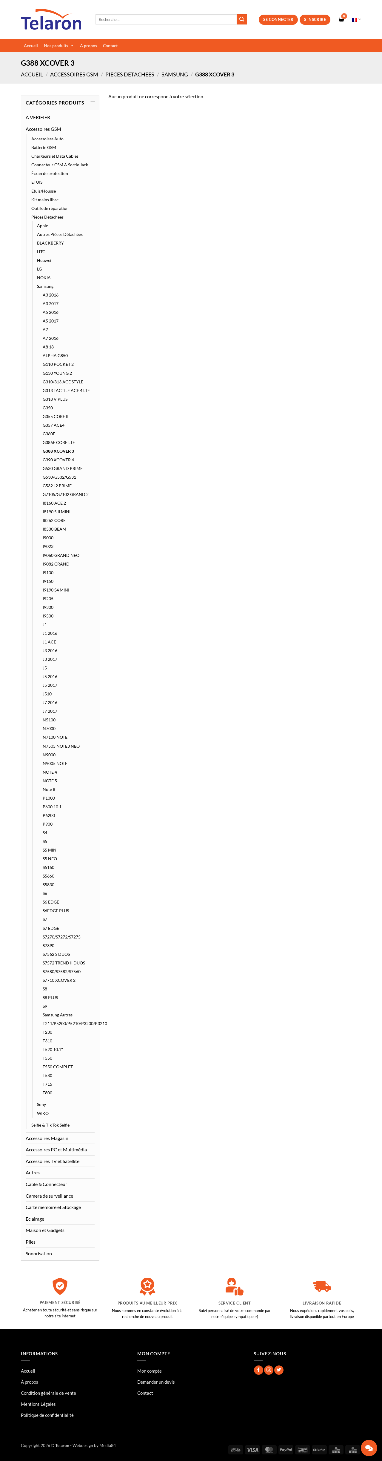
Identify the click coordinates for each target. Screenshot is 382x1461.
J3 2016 (50, 650)
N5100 (49, 719)
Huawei (44, 260)
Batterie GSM (43, 147)
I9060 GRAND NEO (61, 555)
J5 (45, 667)
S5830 (48, 884)
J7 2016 (50, 702)
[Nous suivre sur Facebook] (258, 1370)
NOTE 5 (50, 780)
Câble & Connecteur (46, 1184)
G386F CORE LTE (59, 442)
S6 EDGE (51, 901)
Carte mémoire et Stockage (53, 1207)
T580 (47, 1075)
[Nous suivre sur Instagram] (268, 1370)
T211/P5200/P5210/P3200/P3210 (75, 1023)
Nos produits (59, 46)
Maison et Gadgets (45, 1230)
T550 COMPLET (58, 1066)
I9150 (48, 581)
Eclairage (35, 1219)
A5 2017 (50, 320)
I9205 (48, 598)
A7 (45, 329)
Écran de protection (49, 173)
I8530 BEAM (54, 528)
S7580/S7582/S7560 (62, 971)
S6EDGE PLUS (56, 910)
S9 (45, 1006)
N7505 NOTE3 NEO (61, 746)
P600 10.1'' (53, 806)
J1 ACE (49, 641)
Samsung (174, 74)
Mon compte (149, 1371)
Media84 (107, 1445)
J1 (45, 624)
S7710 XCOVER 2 (59, 980)
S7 (45, 919)
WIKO (43, 1113)
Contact (110, 45)
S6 (45, 893)
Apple (42, 225)
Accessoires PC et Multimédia (56, 1149)
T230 (47, 1032)
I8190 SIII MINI (56, 511)
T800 (47, 1092)
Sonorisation (39, 1253)
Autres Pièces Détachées (60, 234)
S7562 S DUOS (56, 954)
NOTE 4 (50, 772)
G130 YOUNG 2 (57, 373)
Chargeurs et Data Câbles (54, 156)
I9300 (48, 607)
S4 (45, 832)
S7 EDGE (51, 928)
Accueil (31, 45)
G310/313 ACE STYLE (63, 381)
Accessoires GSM (74, 74)
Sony (41, 1104)
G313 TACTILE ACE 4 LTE (66, 390)
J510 (47, 693)
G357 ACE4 (53, 425)
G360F (49, 433)
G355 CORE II (55, 416)
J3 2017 (50, 659)
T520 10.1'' (53, 1049)
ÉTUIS (36, 182)
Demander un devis (156, 1382)
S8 (45, 988)
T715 (47, 1084)
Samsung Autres (58, 1014)
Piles (31, 1242)
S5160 (48, 867)
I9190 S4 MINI (56, 589)
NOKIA (44, 277)
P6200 (49, 815)
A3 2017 (50, 303)
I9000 (48, 537)
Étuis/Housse (43, 190)
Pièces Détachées (129, 74)
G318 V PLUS (55, 399)
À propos (88, 45)
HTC (41, 251)
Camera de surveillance (49, 1196)
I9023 (48, 546)
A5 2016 (50, 312)
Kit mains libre (44, 199)
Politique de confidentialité (47, 1415)
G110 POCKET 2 (58, 364)
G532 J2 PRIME (57, 485)
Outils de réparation (50, 208)
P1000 (49, 798)
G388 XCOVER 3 (58, 451)
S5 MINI (50, 849)
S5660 (48, 875)
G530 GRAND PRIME (63, 468)
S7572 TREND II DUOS (64, 962)
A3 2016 (50, 294)
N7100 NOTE (55, 737)
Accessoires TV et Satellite (52, 1161)
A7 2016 (50, 338)
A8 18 (48, 346)
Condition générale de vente (48, 1393)
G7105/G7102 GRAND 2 (66, 494)
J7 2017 (50, 711)
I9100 (48, 572)
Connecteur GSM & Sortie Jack (59, 164)
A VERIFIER (38, 117)
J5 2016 (50, 676)
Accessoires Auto (47, 138)
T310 (47, 1040)
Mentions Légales (38, 1404)
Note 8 (49, 789)
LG (39, 268)
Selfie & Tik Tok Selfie (50, 1124)
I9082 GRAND (56, 563)
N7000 (49, 728)
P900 (48, 823)
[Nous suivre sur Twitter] (279, 1370)
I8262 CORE (54, 520)
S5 (45, 841)
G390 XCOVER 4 (58, 459)
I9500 (48, 615)
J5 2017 (50, 685)
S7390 (48, 945)
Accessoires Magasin (47, 1138)
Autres (33, 1172)
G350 (48, 407)
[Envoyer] (242, 19)
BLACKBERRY (50, 242)
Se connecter (278, 19)
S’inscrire (315, 19)
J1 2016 (50, 633)
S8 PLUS (50, 997)
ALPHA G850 (55, 355)
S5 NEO (50, 858)
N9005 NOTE (55, 763)
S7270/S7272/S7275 (62, 936)
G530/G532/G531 (59, 477)
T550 (47, 1058)
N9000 (49, 754)
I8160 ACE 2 (54, 503)
